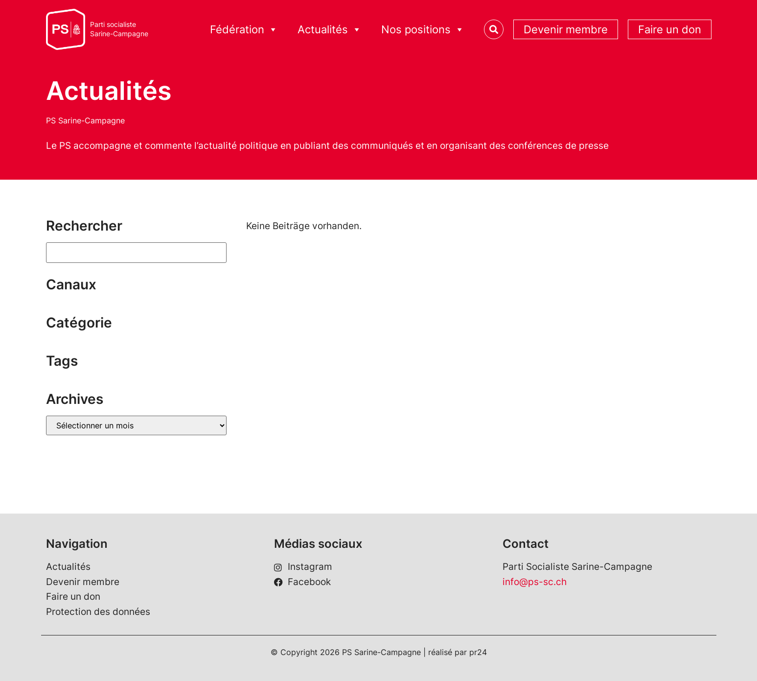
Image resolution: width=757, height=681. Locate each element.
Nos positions (422, 29)
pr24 (478, 652)
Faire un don (669, 29)
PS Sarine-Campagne (85, 120)
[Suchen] (136, 252)
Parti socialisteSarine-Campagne (119, 29)
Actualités (330, 29)
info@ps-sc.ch (535, 581)
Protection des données (98, 611)
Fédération (244, 29)
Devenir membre (566, 29)
